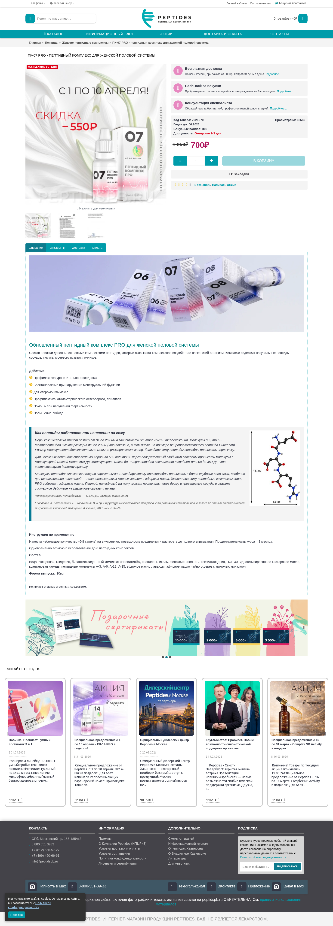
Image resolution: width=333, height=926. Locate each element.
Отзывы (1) (57, 247)
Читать (15, 800)
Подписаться (287, 866)
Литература (177, 858)
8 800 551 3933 (41, 844)
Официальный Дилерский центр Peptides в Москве (164, 742)
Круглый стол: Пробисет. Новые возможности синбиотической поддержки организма (230, 744)
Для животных (179, 863)
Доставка (78, 247)
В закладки (240, 174)
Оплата (97, 247)
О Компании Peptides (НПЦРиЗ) (122, 843)
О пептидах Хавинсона (185, 848)
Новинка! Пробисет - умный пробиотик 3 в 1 (29, 742)
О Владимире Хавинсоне (187, 853)
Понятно (16, 914)
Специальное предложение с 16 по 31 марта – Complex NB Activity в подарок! (296, 744)
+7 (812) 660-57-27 (44, 850)
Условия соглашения (114, 853)
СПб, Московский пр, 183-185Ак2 (55, 839)
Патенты (105, 838)
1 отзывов (202, 185)
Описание (36, 247)
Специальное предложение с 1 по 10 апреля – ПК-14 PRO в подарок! (97, 744)
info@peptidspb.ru (43, 861)
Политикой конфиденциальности (263, 857)
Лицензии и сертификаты (117, 863)
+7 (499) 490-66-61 (44, 856)
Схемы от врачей (181, 838)
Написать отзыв (224, 185)
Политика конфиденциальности (122, 858)
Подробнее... (273, 74)
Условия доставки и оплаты (119, 848)
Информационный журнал (188, 843)
